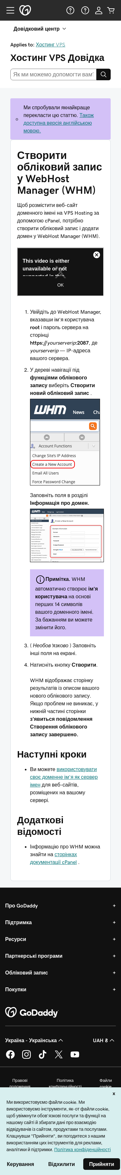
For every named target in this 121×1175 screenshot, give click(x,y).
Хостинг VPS (50, 44)
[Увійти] (99, 10)
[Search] (103, 74)
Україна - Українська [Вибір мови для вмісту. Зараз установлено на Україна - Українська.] (35, 1040)
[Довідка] (70, 10)
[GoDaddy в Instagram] (26, 1057)
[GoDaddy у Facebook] (10, 1057)
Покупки (15, 989)
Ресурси (15, 939)
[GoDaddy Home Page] (32, 1012)
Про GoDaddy (21, 905)
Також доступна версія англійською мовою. (59, 123)
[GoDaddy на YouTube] (75, 1057)
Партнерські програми (34, 955)
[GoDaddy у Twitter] (59, 1057)
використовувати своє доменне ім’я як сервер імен (64, 777)
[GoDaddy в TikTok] (42, 1057)
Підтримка (18, 922)
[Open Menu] (7, 10)
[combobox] (53, 74)
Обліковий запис (26, 972)
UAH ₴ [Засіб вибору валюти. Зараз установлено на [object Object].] (104, 1040)
